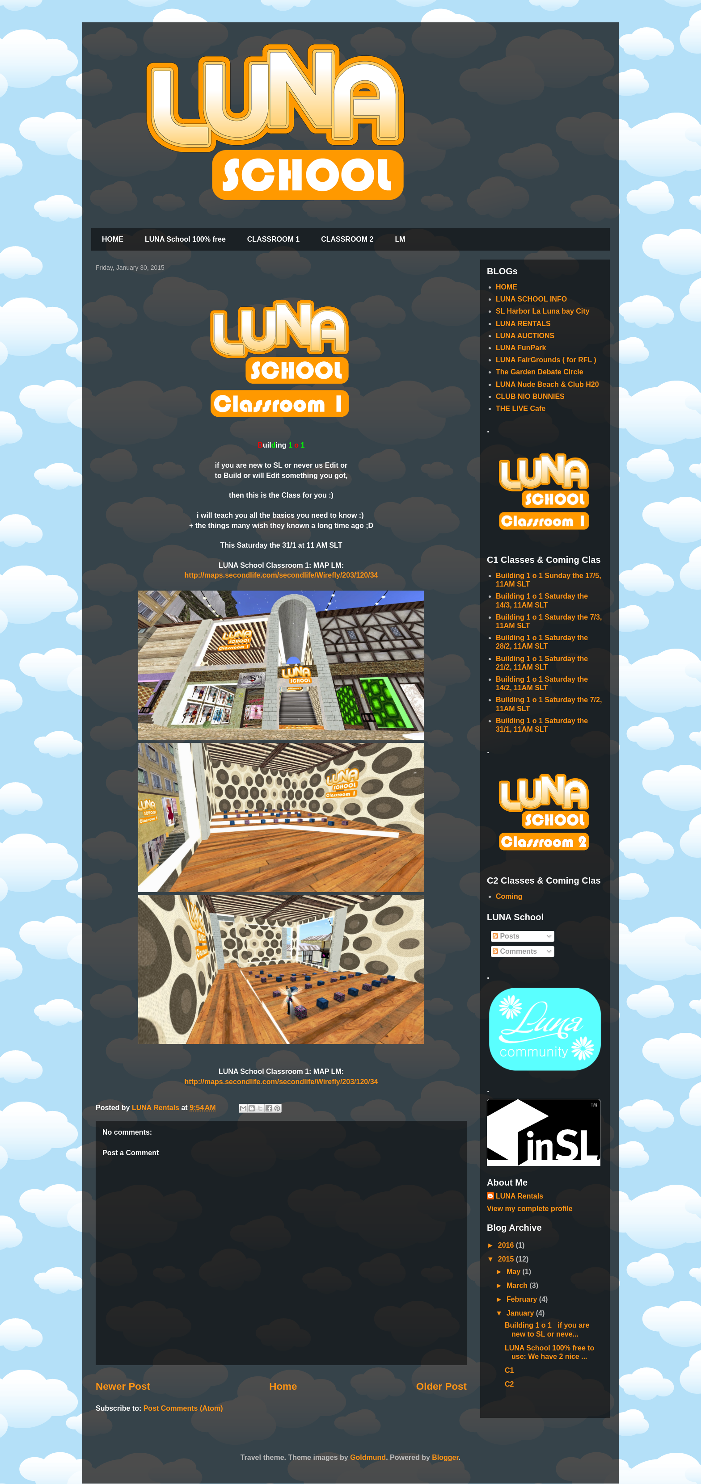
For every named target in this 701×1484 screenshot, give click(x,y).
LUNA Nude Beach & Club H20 (547, 384)
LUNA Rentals (519, 1196)
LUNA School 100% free (185, 239)
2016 (507, 1245)
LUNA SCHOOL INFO (531, 299)
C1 (509, 1370)
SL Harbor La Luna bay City (543, 311)
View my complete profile (530, 1208)
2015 (507, 1259)
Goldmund (368, 1457)
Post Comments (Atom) (183, 1408)
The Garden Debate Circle (539, 372)
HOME (112, 239)
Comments (515, 951)
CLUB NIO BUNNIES (530, 396)
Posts (506, 936)
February (523, 1299)
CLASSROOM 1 (273, 239)
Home (283, 1386)
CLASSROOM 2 (347, 239)
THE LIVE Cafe (520, 408)
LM (400, 239)
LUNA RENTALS (523, 323)
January (521, 1313)
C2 (509, 1384)
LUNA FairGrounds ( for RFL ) (546, 360)
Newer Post (123, 1386)
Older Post (441, 1386)
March (518, 1285)
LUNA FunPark (521, 348)
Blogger (445, 1457)
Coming (509, 896)
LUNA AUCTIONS (525, 336)
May (515, 1271)
